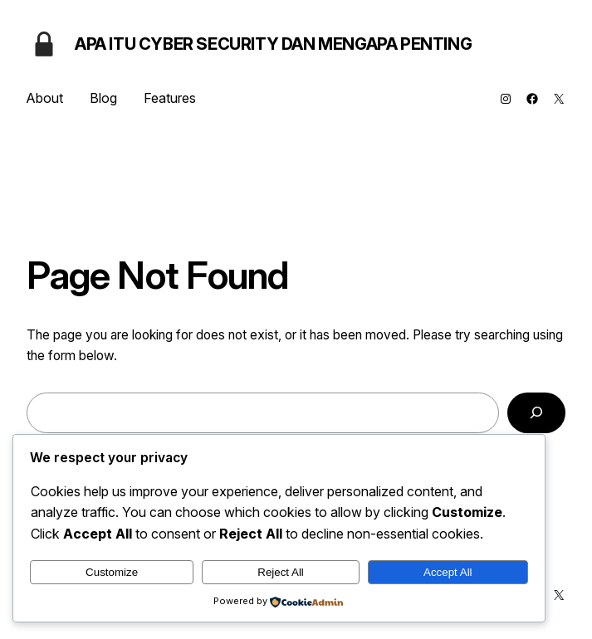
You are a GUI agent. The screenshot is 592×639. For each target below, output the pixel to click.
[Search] (536, 413)
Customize (112, 572)
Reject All (280, 572)
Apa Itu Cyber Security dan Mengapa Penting (273, 44)
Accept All (447, 572)
